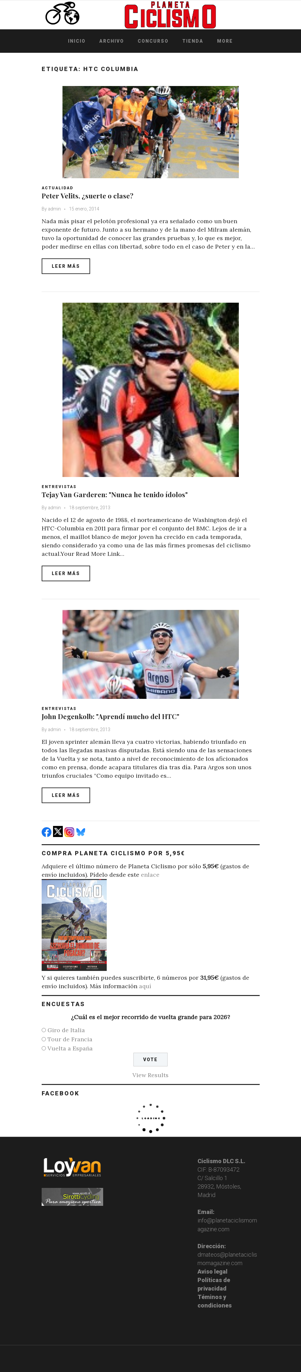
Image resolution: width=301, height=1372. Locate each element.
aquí (145, 986)
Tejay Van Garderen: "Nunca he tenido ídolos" (115, 494)
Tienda (192, 41)
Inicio (77, 41)
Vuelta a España (70, 1048)
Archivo (111, 41)
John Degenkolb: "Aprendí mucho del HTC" (110, 716)
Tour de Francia (70, 1039)
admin (54, 208)
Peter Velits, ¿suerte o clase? (87, 195)
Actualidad (57, 188)
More (225, 41)
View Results (150, 1075)
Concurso (153, 41)
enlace (150, 874)
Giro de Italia (66, 1030)
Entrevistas (59, 486)
